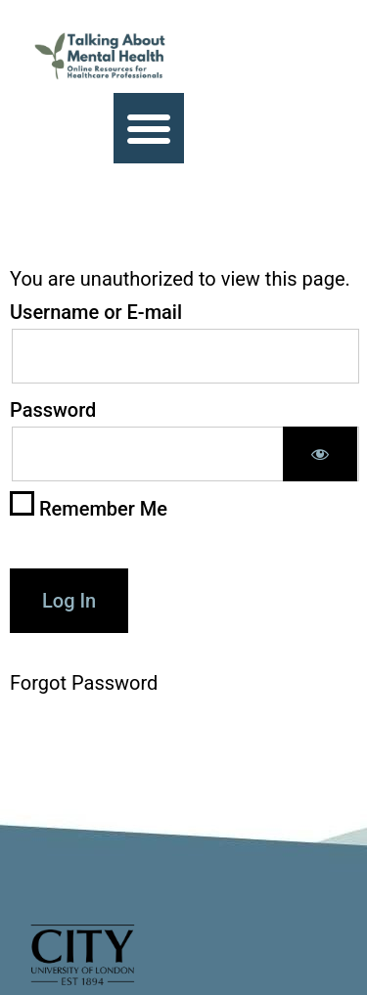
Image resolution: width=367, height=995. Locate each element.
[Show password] (320, 454)
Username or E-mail (96, 312)
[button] (149, 128)
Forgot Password (84, 683)
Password (53, 410)
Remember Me (88, 505)
